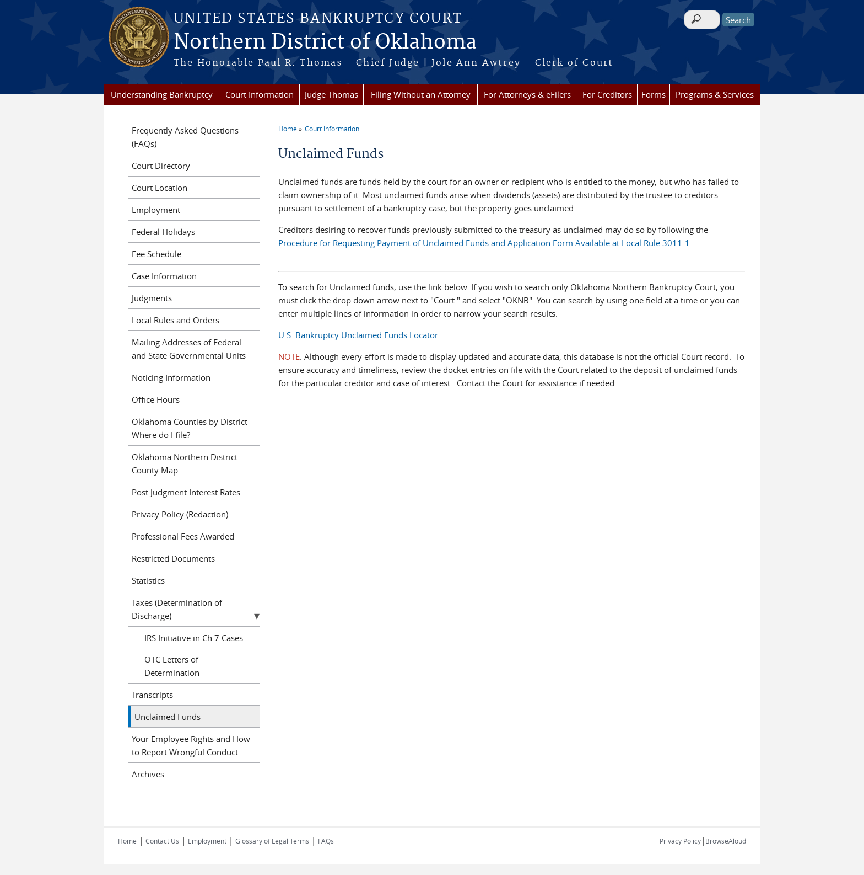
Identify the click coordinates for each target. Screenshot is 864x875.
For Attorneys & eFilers (527, 94)
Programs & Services (715, 94)
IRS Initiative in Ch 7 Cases (193, 637)
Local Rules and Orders (175, 320)
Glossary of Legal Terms (272, 840)
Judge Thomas (331, 94)
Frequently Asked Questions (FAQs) (185, 137)
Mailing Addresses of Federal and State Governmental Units (189, 349)
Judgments (152, 297)
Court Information (259, 94)
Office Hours (156, 399)
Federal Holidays (163, 231)
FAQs (326, 840)
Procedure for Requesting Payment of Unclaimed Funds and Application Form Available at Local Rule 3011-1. (485, 242)
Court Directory (161, 165)
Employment (156, 209)
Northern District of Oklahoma (325, 42)
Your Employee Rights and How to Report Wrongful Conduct (191, 745)
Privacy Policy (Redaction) (180, 514)
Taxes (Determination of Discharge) (177, 609)
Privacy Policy (680, 840)
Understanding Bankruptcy (162, 94)
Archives (148, 774)
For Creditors (607, 94)
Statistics (148, 580)
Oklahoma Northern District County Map (184, 463)
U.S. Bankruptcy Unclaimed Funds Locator (358, 334)
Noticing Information (171, 377)
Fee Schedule (156, 253)
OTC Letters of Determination (171, 666)
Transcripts (152, 694)
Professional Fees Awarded (183, 536)
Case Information (164, 275)
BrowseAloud (725, 840)
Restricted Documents (173, 558)
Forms (653, 94)
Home (287, 128)
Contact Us (162, 840)
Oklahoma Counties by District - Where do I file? (192, 428)
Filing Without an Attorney (421, 94)
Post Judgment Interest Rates (186, 492)
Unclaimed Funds (167, 716)
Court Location (159, 187)
